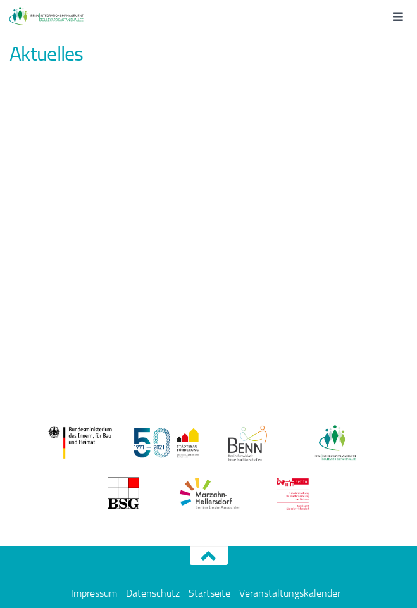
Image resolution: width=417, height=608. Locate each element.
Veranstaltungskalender (289, 593)
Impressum (94, 593)
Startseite (209, 593)
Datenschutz (153, 593)
